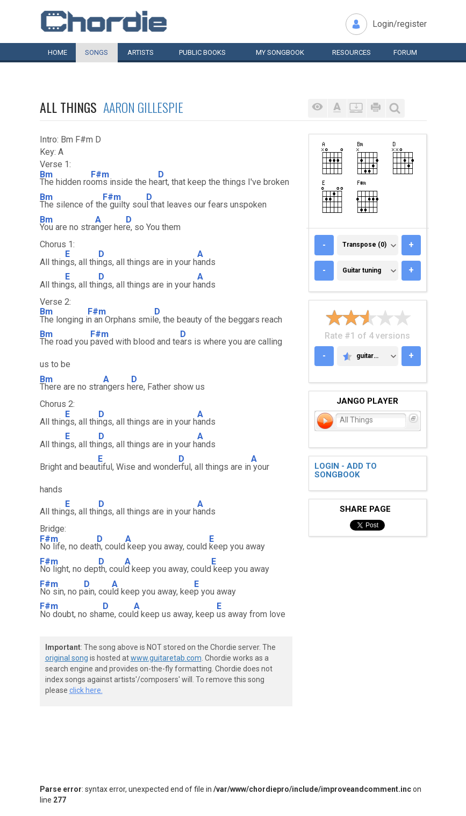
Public (202, 52)
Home (57, 52)
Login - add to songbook (345, 470)
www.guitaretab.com (166, 658)
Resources (351, 52)
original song (66, 658)
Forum (405, 52)
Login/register (399, 24)
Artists (140, 52)
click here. (86, 690)
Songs (96, 52)
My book (280, 52)
